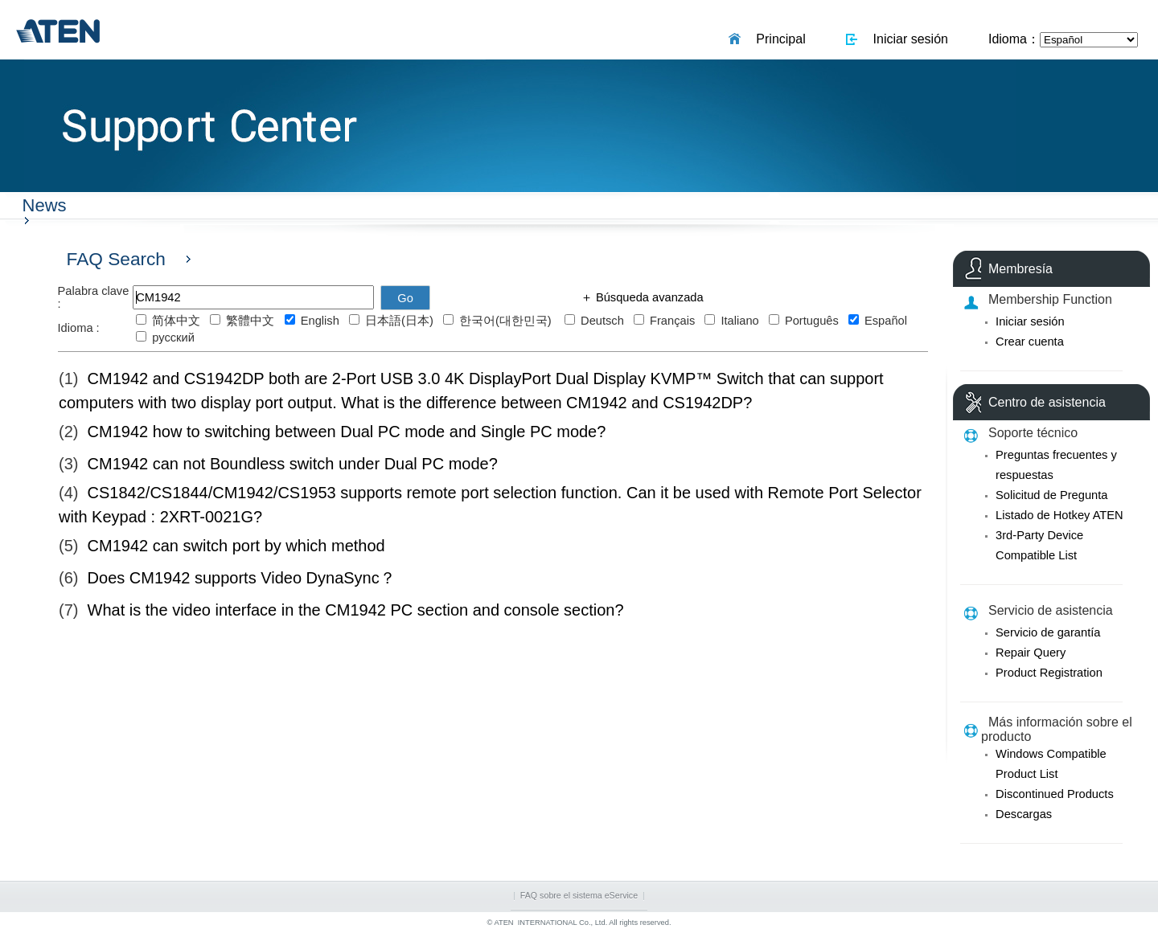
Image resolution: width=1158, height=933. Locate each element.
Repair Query (1031, 652)
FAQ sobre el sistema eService (579, 895)
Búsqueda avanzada (648, 297)
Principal (777, 39)
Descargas (1024, 814)
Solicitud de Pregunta (1051, 495)
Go (405, 298)
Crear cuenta (1030, 341)
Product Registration (1049, 672)
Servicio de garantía (1048, 632)
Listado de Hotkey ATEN (1059, 515)
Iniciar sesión (907, 39)
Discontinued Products (1055, 794)
